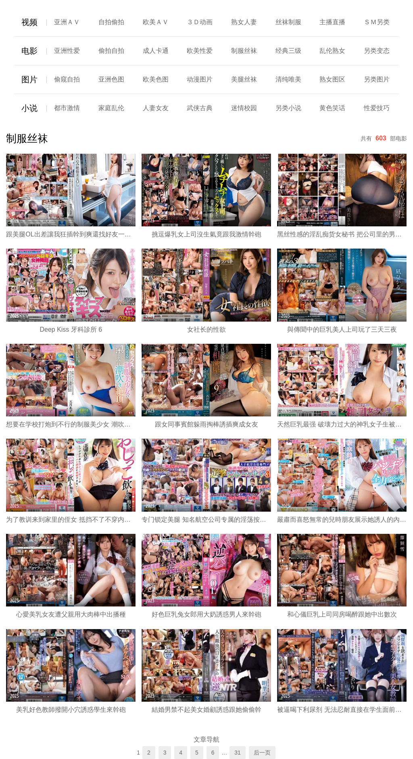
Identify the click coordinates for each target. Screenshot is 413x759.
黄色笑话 (332, 108)
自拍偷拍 (111, 22)
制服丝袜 (244, 50)
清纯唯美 (288, 79)
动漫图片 (200, 79)
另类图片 (377, 79)
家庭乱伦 (111, 108)
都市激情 (67, 108)
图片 (29, 79)
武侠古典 (200, 108)
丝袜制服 (288, 22)
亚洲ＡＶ (67, 22)
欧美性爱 (200, 50)
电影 (29, 50)
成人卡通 (156, 50)
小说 (29, 108)
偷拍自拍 (111, 50)
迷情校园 (244, 108)
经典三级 (288, 50)
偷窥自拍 (67, 79)
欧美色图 (156, 79)
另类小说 (288, 108)
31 (237, 752)
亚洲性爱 (67, 50)
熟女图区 (332, 79)
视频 (29, 22)
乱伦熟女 (332, 50)
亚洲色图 (111, 79)
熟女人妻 (244, 22)
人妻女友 (156, 108)
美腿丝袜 (244, 79)
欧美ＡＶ (156, 22)
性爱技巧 (377, 108)
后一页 (262, 752)
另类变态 (377, 50)
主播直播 (332, 22)
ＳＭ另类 (377, 22)
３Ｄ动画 (200, 22)
